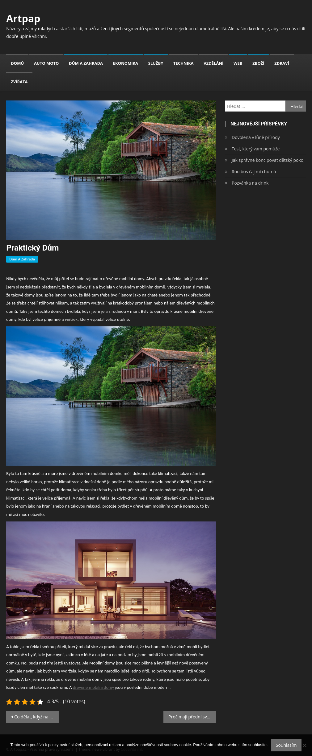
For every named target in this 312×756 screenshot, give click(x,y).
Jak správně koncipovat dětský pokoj (268, 160)
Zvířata (19, 81)
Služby (155, 63)
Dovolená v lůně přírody (256, 137)
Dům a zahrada (86, 63)
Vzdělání (213, 63)
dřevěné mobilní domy (93, 687)
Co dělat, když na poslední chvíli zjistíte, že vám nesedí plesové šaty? (36, 717)
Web (238, 63)
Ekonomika (125, 63)
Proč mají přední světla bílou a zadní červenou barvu (192, 717)
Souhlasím (286, 745)
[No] (304, 745)
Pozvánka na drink (250, 183)
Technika (183, 63)
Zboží (258, 63)
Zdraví (281, 63)
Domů (17, 63)
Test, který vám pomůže (256, 149)
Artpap (23, 18)
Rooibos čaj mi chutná (254, 171)
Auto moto (46, 63)
